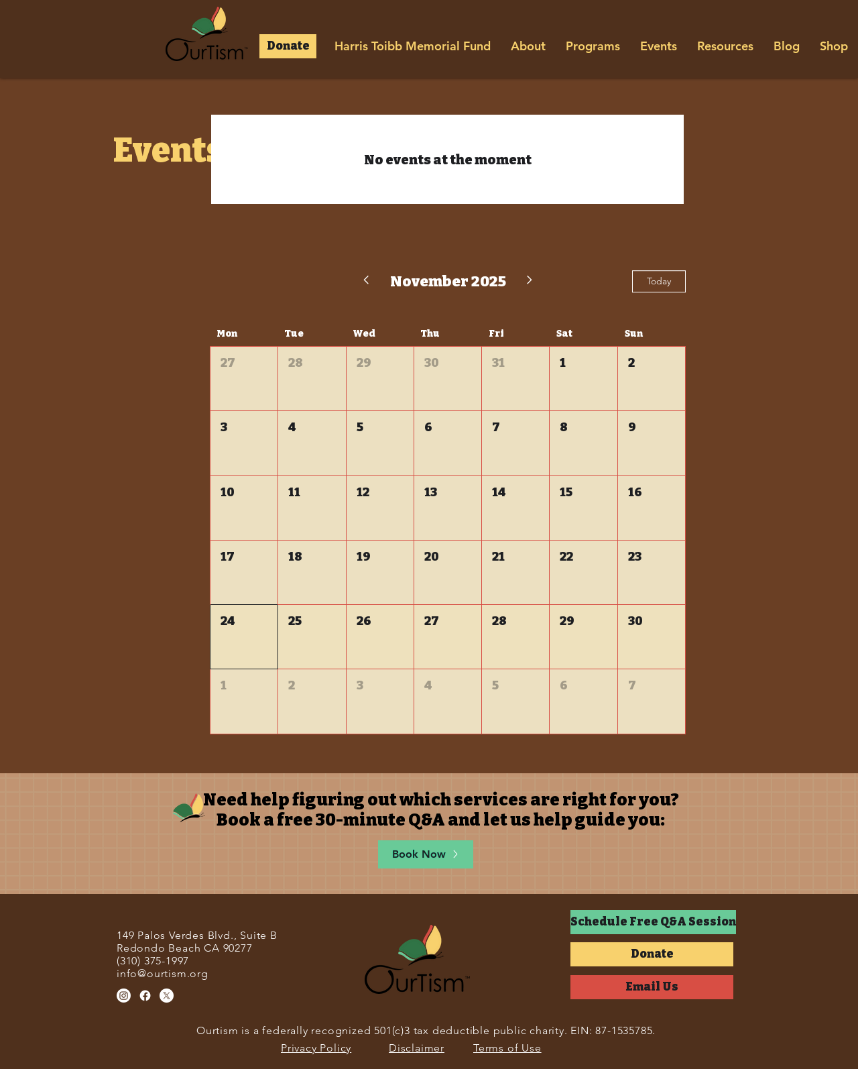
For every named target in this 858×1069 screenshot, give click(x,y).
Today (659, 281)
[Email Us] (651, 987)
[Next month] (530, 281)
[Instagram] (124, 996)
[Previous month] (366, 281)
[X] (167, 996)
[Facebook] (145, 996)
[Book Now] (425, 854)
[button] (287, 46)
